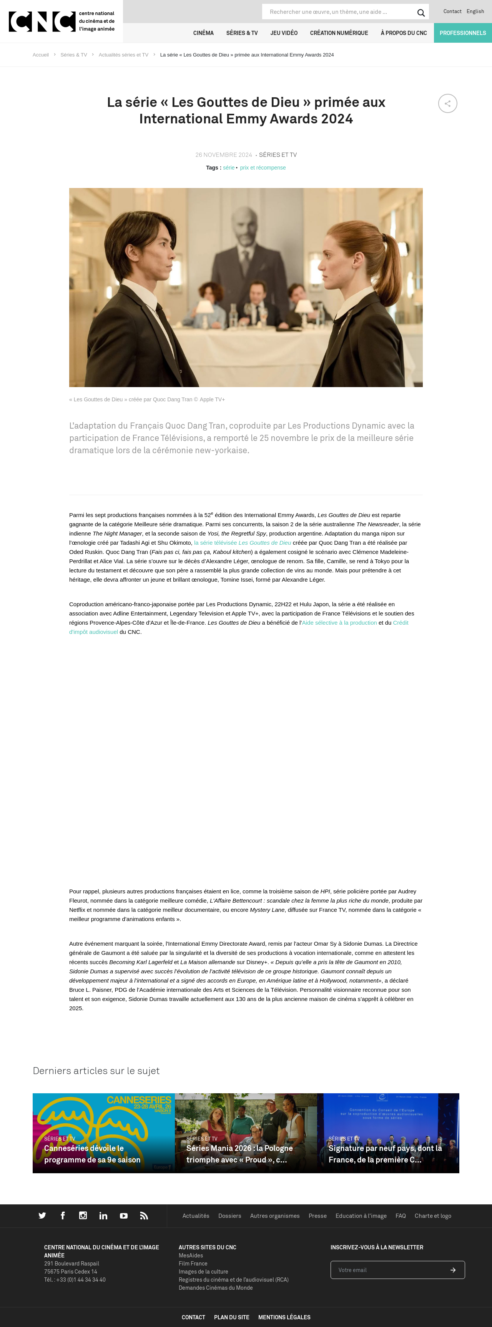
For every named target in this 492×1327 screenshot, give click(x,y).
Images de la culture (203, 1271)
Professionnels (463, 33)
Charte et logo (433, 1215)
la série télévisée (242, 542)
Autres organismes (275, 1215)
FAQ (401, 1215)
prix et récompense (263, 168)
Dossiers (229, 1215)
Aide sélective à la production (339, 622)
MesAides (191, 1255)
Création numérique (339, 33)
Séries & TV (242, 33)
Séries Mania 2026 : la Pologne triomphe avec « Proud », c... (239, 1153)
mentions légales (284, 1317)
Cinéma (203, 33)
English (475, 11)
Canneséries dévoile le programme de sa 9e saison (92, 1153)
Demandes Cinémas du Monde (216, 1287)
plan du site (231, 1317)
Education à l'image (361, 1215)
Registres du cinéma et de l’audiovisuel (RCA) (234, 1279)
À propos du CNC (404, 33)
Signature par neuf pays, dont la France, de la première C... (385, 1153)
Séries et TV (59, 1139)
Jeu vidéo (284, 33)
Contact (453, 11)
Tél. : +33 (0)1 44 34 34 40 (75, 1279)
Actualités (196, 1215)
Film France (193, 1263)
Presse (318, 1215)
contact (193, 1317)
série (228, 168)
